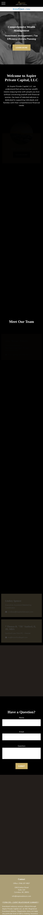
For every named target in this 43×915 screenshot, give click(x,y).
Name (21, 717)
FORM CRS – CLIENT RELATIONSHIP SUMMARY (20, 902)
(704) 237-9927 (24, 883)
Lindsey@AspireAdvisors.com (20, 612)
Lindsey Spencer (13, 601)
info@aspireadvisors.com (21, 896)
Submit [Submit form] (21, 766)
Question (21, 746)
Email (21, 732)
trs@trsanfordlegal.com (18, 638)
